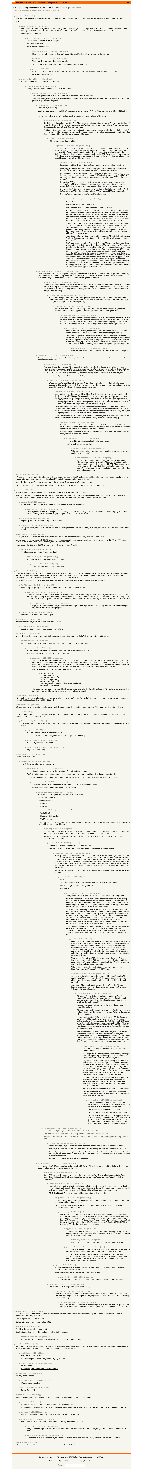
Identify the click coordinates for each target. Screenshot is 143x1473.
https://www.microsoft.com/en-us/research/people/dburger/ (84, 194)
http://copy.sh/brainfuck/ (35, 44)
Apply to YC (84, 1464)
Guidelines (52, 1464)
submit (65, 3)
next (31, 16)
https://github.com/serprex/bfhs (90, 1410)
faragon (18, 633)
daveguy (24, 1415)
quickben (30, 1438)
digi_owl (68, 1231)
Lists (62, 1464)
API (66, 1464)
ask (49, 3)
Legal (77, 1464)
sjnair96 (23, 79)
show (54, 3)
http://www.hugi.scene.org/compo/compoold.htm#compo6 (48, 653)
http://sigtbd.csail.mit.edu (52, 1342)
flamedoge (24, 549)
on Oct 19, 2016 (75, 1305)
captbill (74, 942)
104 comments (55, 10)
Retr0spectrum (32, 38)
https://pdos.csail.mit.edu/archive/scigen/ (111, 710)
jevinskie (35, 69)
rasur (17, 698)
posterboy (24, 626)
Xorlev (23, 724)
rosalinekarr (25, 1356)
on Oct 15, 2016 (32, 10)
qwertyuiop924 (43, 271)
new (29, 3)
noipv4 (18, 707)
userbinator (30, 648)
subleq (18, 715)
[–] (34, 16)
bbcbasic (24, 1383)
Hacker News (21, 3)
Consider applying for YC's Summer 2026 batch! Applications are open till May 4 (71, 1460)
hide (39, 10)
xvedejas (24, 1422)
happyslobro (53, 380)
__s (22, 1405)
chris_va (18, 619)
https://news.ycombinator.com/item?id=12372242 (39, 1372)
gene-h (29, 557)
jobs (59, 3)
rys (17, 16)
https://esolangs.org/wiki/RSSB (33, 1322)
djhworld (18, 1329)
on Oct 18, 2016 (64, 1146)
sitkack (23, 502)
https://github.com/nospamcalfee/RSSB (36, 1325)
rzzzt (28, 743)
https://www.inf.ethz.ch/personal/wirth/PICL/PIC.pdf (90, 972)
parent (41, 26)
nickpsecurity (36, 93)
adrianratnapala (37, 51)
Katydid (25, 10)
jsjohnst (23, 525)
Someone (19, 490)
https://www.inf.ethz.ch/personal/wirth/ (89, 967)
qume (17, 474)
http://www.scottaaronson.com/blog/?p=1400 (82, 204)
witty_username (37, 785)
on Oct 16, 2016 (71, 162)
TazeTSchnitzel (26, 585)
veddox (29, 1429)
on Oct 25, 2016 (82, 942)
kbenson (41, 355)
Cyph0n (23, 26)
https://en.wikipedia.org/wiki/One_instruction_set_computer (43, 1361)
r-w (17, 1347)
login (128, 3)
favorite (47, 10)
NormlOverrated (21, 757)
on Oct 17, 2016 (80, 896)
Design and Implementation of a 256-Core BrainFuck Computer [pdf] (43, 8)
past (34, 3)
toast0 (18, 1397)
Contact (91, 1464)
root (50, 38)
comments (42, 3)
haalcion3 (19, 1445)
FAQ (58, 1464)
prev (60, 58)
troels (23, 518)
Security (71, 1464)
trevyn (29, 733)
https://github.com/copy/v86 (42, 74)
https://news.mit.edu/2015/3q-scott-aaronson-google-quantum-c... (90, 207)
